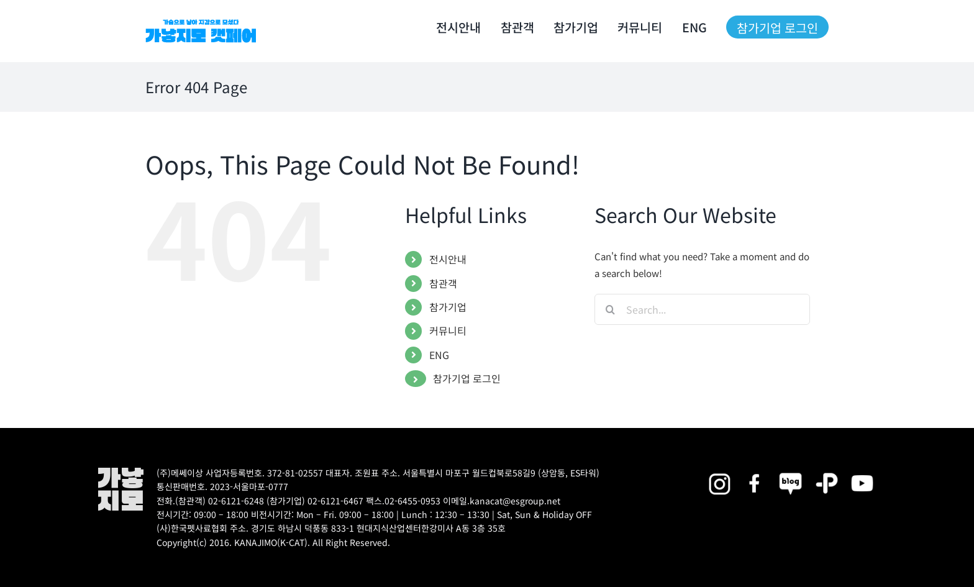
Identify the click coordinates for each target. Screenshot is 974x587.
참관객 (443, 283)
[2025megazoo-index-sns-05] (791, 471)
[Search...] (702, 309)
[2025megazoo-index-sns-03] (862, 471)
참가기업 (448, 306)
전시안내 (448, 259)
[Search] (610, 309)
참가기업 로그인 (467, 378)
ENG (439, 354)
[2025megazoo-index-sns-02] (719, 471)
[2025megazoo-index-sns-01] (755, 471)
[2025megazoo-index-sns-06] (827, 471)
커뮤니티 (448, 330)
